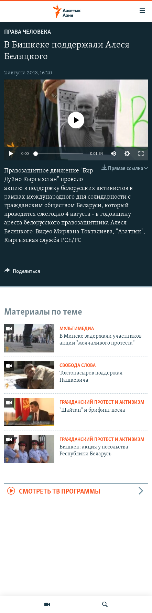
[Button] (22, 272)
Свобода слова (77, 365)
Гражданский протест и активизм (101, 402)
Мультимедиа (76, 328)
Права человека (27, 32)
